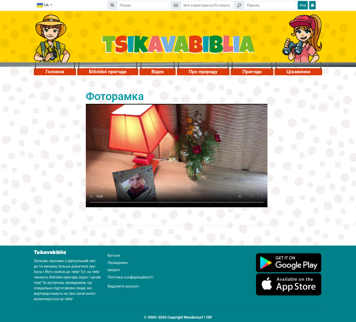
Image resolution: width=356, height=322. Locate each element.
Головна (55, 71)
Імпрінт (114, 270)
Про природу (203, 71)
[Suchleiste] (143, 5)
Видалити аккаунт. (124, 286)
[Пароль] (270, 5)
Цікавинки (298, 71)
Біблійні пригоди (107, 71)
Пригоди (252, 71)
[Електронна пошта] (206, 5)
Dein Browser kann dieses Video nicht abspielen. (176, 155)
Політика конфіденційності (130, 277)
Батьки (114, 255)
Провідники (118, 263)
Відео (157, 71)
